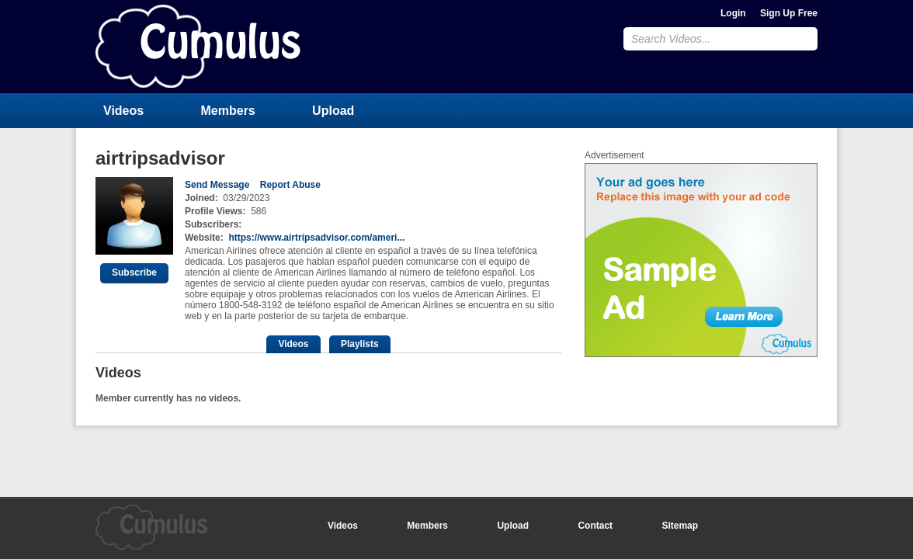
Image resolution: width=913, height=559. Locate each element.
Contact (595, 525)
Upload (333, 110)
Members (228, 110)
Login (733, 13)
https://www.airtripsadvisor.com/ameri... (316, 237)
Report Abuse (290, 184)
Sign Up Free (789, 13)
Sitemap (679, 525)
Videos (123, 110)
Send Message (217, 184)
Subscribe (134, 272)
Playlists (360, 344)
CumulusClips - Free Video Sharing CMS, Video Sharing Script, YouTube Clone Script (197, 46)
